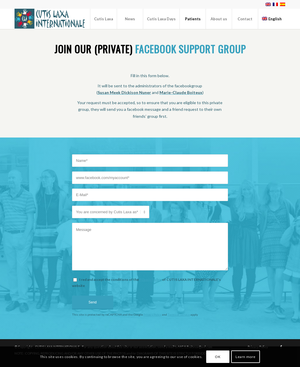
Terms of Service (179, 314)
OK (217, 357)
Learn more (246, 357)
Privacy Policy (150, 279)
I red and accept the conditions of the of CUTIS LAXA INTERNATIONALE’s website (146, 282)
